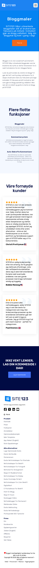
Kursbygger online (10, 498)
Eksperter (7, 537)
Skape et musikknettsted (13, 473)
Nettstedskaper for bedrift (13, 463)
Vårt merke (7, 540)
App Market (11, 440)
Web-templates (9, 437)
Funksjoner (8, 428)
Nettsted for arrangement (13, 470)
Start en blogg (9, 492)
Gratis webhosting (10, 507)
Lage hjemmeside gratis (12, 451)
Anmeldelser (8, 431)
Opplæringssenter (10, 527)
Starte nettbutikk (10, 454)
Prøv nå (19, 43)
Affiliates (7, 534)
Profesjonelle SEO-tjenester (14, 514)
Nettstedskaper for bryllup (13, 476)
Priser (6, 425)
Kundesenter (8, 524)
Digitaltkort (8, 485)
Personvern (13, 561)
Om (5, 521)
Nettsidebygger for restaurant (15, 501)
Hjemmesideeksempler (12, 434)
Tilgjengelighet (29, 561)
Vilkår (6, 561)
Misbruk (21, 561)
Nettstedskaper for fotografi (14, 467)
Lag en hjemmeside (19, 375)
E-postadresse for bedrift (13, 489)
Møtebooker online (10, 504)
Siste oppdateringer (11, 443)
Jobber (9, 531)
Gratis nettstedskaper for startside (17, 460)
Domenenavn (8, 457)
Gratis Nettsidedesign (11, 511)
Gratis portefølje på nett (13, 479)
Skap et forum (9, 495)
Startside (7, 422)
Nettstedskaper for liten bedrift (16, 482)
